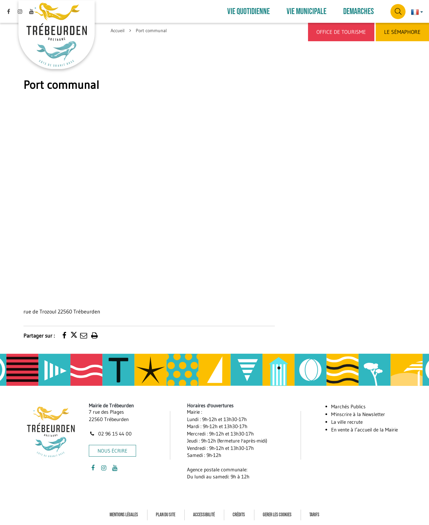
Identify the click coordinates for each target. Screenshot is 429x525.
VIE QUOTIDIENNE (248, 11)
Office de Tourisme (341, 31)
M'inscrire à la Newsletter (358, 414)
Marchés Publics (348, 406)
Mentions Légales (124, 514)
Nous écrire (112, 450)
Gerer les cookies (277, 514)
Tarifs (314, 514)
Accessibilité (204, 514)
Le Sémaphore (402, 31)
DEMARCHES (358, 11)
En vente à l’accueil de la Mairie (364, 429)
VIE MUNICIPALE (306, 11)
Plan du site (165, 514)
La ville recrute (347, 422)
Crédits (239, 514)
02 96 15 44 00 (110, 433)
